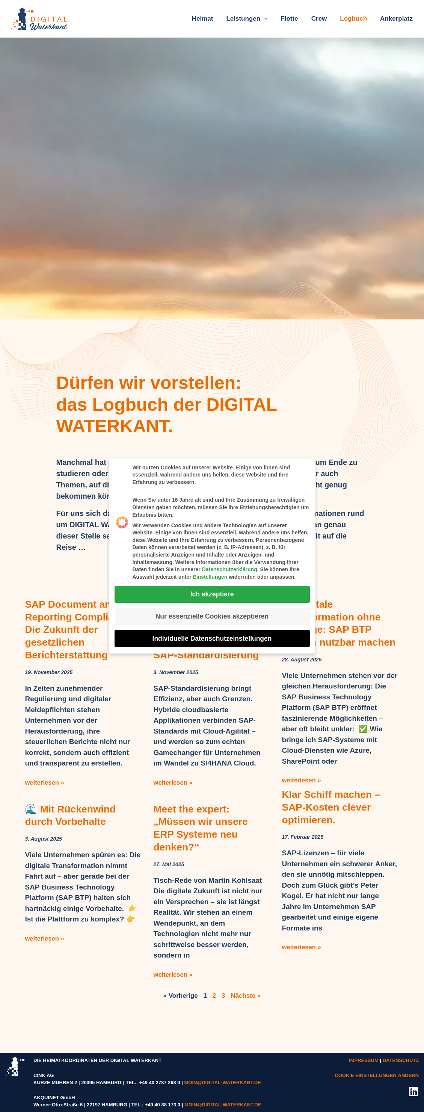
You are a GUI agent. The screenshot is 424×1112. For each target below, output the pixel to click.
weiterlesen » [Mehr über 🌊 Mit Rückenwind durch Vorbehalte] (45, 938)
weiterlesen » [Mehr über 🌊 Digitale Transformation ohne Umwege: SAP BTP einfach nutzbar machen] (302, 792)
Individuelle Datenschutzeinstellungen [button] (212, 636)
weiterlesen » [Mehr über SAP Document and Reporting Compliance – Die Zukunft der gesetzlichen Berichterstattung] (45, 782)
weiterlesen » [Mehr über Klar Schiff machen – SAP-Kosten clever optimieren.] (302, 972)
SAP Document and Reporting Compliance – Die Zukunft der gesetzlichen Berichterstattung (81, 629)
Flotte (289, 18)
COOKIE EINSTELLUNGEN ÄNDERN (377, 1075)
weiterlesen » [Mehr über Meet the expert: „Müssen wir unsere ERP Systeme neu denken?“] (173, 974)
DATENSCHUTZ (401, 1060)
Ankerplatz (396, 18)
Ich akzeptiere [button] (212, 592)
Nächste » (246, 995)
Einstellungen (210, 575)
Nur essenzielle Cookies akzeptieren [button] (212, 614)
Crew (319, 18)
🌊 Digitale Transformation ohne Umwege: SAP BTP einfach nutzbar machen (334, 629)
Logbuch (353, 18)
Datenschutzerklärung (229, 567)
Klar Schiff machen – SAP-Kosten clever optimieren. (334, 831)
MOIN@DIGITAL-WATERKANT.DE (222, 1082)
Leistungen (248, 18)
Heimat (202, 18)
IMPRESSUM (364, 1060)
